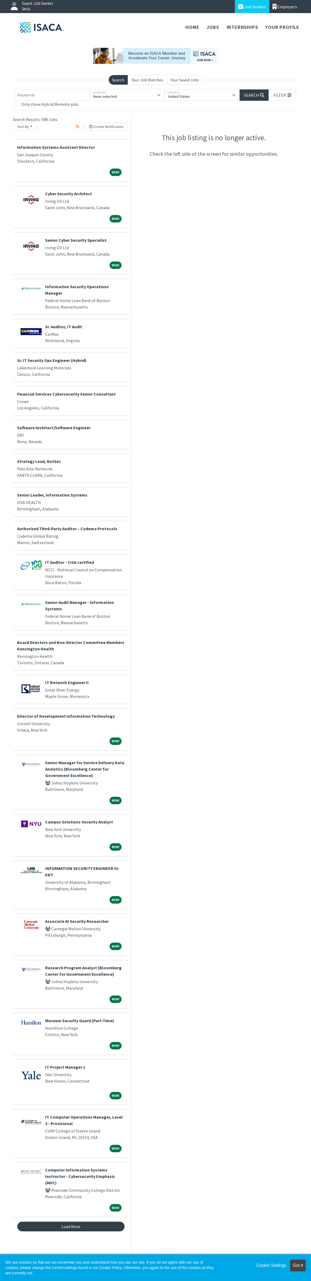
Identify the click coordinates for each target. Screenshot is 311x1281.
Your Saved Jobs (184, 80)
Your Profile (282, 27)
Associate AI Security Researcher (77, 921)
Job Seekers (252, 6)
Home (192, 27)
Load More (70, 1226)
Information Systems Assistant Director (56, 147)
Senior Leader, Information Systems (52, 495)
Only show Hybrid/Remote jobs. (50, 104)
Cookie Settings (271, 1265)
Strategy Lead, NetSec (39, 461)
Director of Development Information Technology (66, 716)
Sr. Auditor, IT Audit (63, 326)
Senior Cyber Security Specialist (76, 240)
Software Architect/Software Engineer (54, 427)
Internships (242, 27)
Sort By (23, 126)
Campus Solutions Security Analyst (79, 822)
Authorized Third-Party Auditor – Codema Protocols (67, 528)
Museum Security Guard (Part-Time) (79, 1020)
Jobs (213, 27)
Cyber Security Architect (68, 193)
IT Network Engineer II (67, 682)
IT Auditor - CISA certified (69, 562)
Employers (285, 6)
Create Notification (106, 126)
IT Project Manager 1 (65, 1067)
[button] (282, 95)
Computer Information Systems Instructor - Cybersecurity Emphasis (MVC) (80, 1176)
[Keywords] (52, 95)
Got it (298, 1265)
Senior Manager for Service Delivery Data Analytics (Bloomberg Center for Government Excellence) (84, 769)
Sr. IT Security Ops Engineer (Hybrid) (52, 360)
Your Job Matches (147, 80)
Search (118, 80)
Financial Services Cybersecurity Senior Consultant (66, 394)
